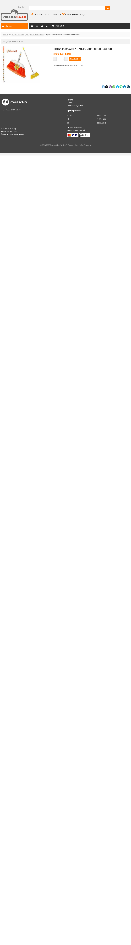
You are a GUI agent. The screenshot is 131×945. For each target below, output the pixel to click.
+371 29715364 (54, 14)
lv (23, 7)
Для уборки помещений (35, 35)
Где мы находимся (75, 106)
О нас (69, 103)
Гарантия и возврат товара (12, 134)
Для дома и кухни (17, 35)
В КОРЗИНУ (75, 59)
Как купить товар (8, 128)
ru (19, 7)
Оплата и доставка (9, 131)
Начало (5, 35)
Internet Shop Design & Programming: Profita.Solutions (70, 145)
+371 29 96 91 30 (13, 110)
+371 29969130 (40, 14)
